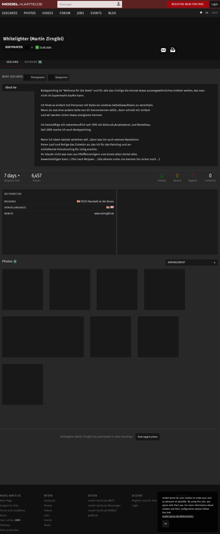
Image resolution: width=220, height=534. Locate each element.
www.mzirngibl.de (104, 213)
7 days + (12, 178)
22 (162, 178)
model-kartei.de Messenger (104, 517)
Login (215, 4)
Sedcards (49, 512)
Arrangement (176, 262)
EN (206, 12)
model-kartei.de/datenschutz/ (178, 516)
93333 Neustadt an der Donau (95, 201)
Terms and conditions (12, 521)
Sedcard (12, 61)
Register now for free (187, 4)
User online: (10, 531)
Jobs (80, 13)
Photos (30, 13)
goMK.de (93, 526)
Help (215, 12)
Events (96, 13)
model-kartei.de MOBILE (102, 521)
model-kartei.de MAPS (101, 512)
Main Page (6, 512)
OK (165, 523)
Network (33, 61)
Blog (112, 13)
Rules (3, 526)
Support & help (9, 517)
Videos (48, 13)
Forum (65, 13)
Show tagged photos (147, 436)
